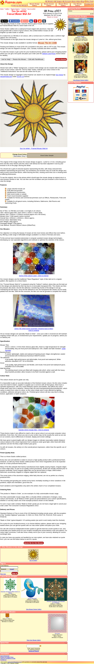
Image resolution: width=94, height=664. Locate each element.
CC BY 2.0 (20, 76)
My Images (58, 1)
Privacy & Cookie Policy (7, 657)
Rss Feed (90, 1)
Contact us (3, 659)
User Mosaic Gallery (77, 4)
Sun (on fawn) (33, 560)
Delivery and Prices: (7, 509)
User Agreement (4, 655)
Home (2, 9)
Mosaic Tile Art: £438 (47, 43)
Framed (23, 9)
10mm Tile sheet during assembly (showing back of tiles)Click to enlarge (34, 328)
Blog (82, 1)
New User (3, 574)
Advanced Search (34, 651)
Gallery (7, 9)
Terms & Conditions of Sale (7, 658)
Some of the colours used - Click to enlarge (34, 275)
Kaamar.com (11, 2)
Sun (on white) (31, 9)
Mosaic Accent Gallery (49, 4)
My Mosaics (49, 1)
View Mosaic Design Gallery (33, 609)
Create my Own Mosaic (19, 5)
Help (78, 1)
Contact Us (89, 4)
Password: (3, 569)
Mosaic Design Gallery (34, 4)
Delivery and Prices (48, 53)
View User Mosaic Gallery (34, 640)
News (73, 1)
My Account (67, 1)
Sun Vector (59, 75)
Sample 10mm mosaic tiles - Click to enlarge (34, 429)
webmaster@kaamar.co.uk (14, 662)
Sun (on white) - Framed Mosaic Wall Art (33, 147)
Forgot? (12, 569)
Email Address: (4, 565)
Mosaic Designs (15, 9)
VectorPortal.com (6, 76)
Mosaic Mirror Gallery (63, 4)
